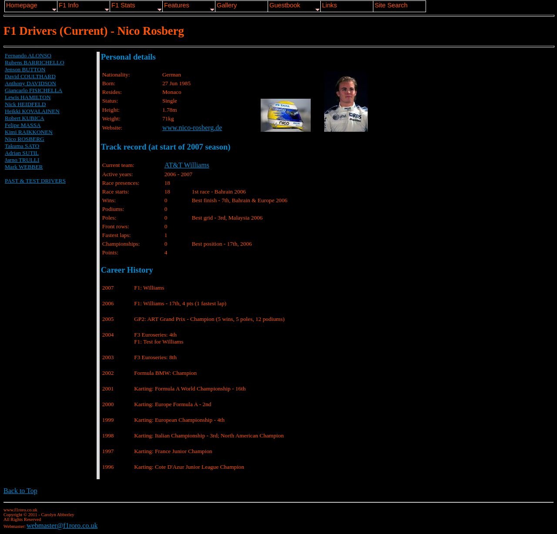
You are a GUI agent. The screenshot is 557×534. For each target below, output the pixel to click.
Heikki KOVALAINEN (32, 111)
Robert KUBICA (24, 118)
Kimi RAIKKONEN (29, 132)
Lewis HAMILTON (28, 97)
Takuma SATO (22, 146)
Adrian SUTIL (22, 153)
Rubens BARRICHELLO (34, 62)
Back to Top (20, 490)
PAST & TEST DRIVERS (35, 180)
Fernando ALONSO (28, 55)
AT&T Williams (186, 165)
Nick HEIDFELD (25, 104)
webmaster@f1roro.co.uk (62, 525)
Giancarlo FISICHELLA (33, 90)
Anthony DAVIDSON (30, 83)
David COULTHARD (30, 76)
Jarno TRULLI (22, 160)
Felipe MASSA (23, 125)
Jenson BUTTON (25, 69)
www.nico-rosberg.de (192, 127)
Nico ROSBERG (24, 139)
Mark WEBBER (24, 167)
